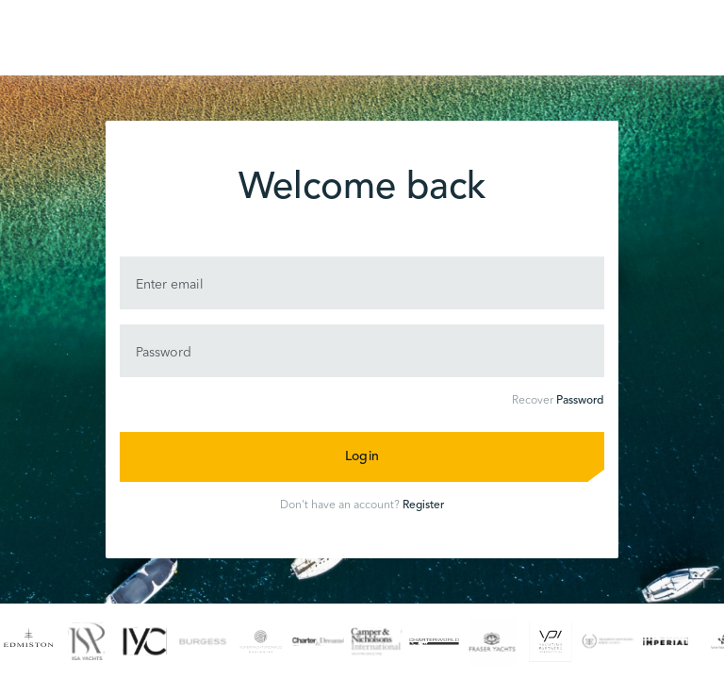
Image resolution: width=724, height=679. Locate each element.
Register (423, 505)
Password (579, 400)
